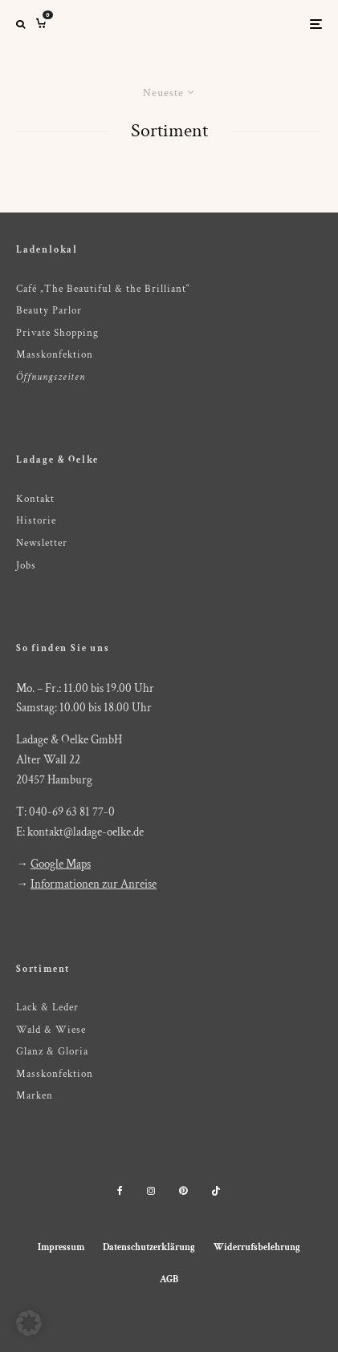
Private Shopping (57, 333)
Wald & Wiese (51, 1030)
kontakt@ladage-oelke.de (85, 832)
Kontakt (35, 499)
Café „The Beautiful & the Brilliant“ (103, 289)
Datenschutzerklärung (149, 1247)
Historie (36, 521)
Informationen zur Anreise (94, 884)
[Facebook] (120, 1191)
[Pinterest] (183, 1191)
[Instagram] (151, 1191)
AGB (169, 1279)
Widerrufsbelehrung (257, 1247)
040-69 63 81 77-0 (72, 812)
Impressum (61, 1247)
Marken (34, 1096)
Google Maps (61, 864)
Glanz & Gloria (52, 1052)
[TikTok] (216, 1191)
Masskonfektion (54, 355)
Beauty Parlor (49, 311)
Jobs (26, 566)
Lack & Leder (47, 1007)
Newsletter (41, 543)
